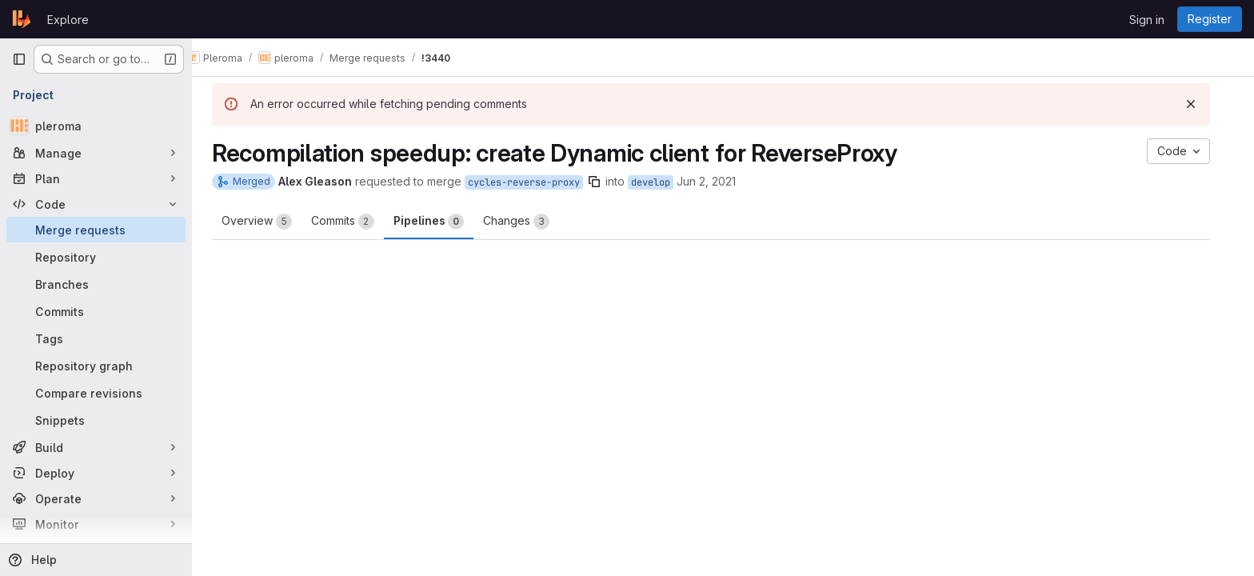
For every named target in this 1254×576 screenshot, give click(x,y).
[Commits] (96, 311)
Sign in (1146, 19)
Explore (68, 19)
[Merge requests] (96, 229)
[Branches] (96, 284)
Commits (354, 222)
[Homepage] (21, 19)
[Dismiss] (1202, 104)
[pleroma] (96, 125)
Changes (528, 222)
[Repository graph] (96, 365)
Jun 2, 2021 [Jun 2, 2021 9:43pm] (718, 181)
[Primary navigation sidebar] (19, 59)
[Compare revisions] (96, 393)
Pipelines (440, 222)
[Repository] (96, 257)
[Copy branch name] (606, 181)
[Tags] (96, 338)
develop (662, 182)
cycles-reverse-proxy (536, 182)
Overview (269, 222)
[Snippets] (96, 420)
